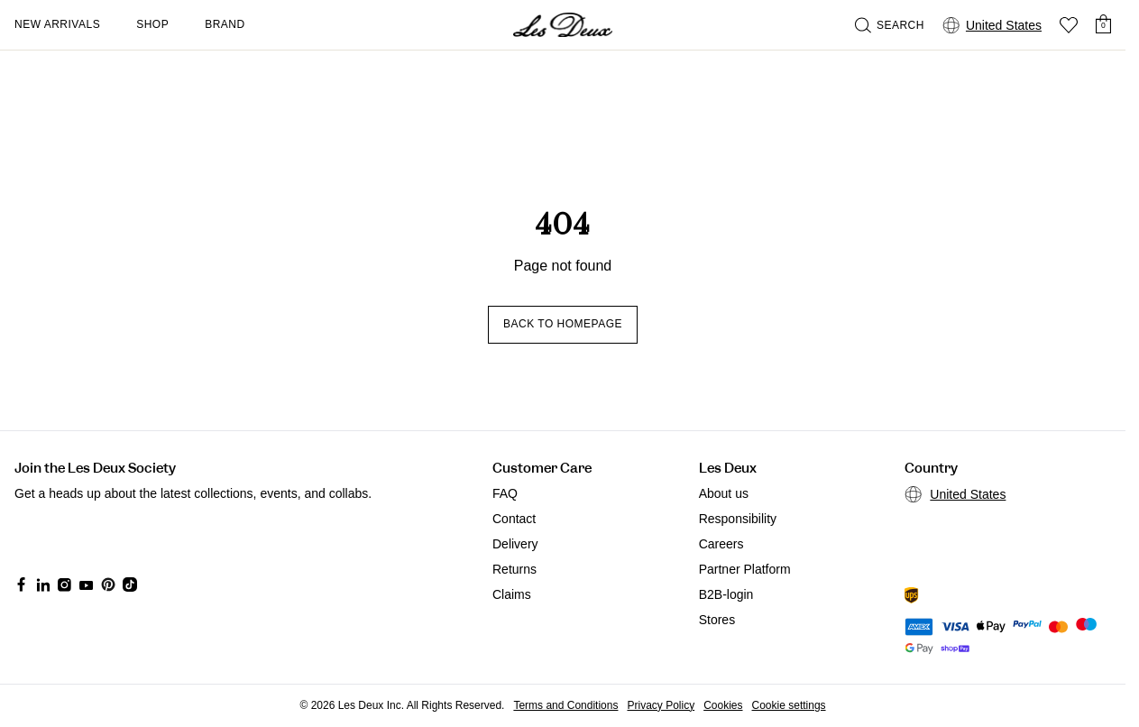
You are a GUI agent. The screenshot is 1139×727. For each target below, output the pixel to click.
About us (724, 493)
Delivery (515, 544)
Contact (514, 518)
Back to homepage (562, 323)
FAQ (505, 493)
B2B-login (726, 594)
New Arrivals (57, 24)
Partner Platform (745, 569)
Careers (721, 544)
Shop (152, 24)
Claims (511, 594)
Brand (225, 24)
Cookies (722, 705)
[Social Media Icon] (21, 584)
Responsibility (737, 518)
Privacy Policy (660, 705)
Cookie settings (789, 705)
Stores (717, 619)
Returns (514, 569)
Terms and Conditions (565, 705)
